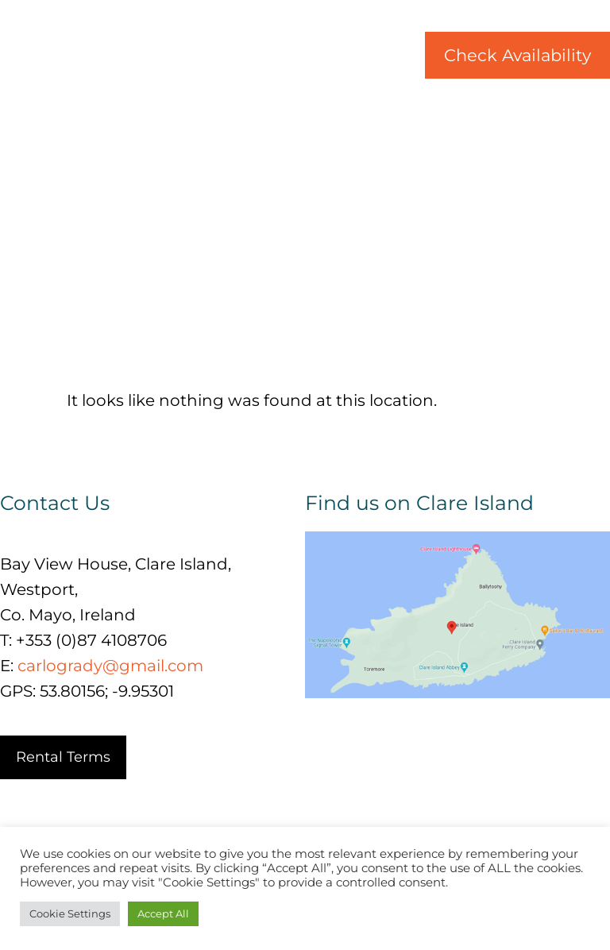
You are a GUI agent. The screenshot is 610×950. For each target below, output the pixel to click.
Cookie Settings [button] (69, 913)
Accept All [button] (163, 913)
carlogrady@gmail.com (110, 665)
